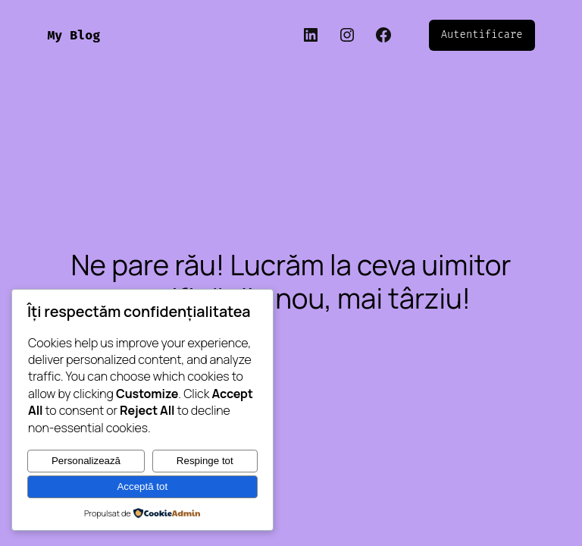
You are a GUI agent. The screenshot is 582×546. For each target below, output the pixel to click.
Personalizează (86, 460)
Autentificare (482, 34)
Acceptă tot (142, 486)
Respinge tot (205, 460)
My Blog (73, 35)
